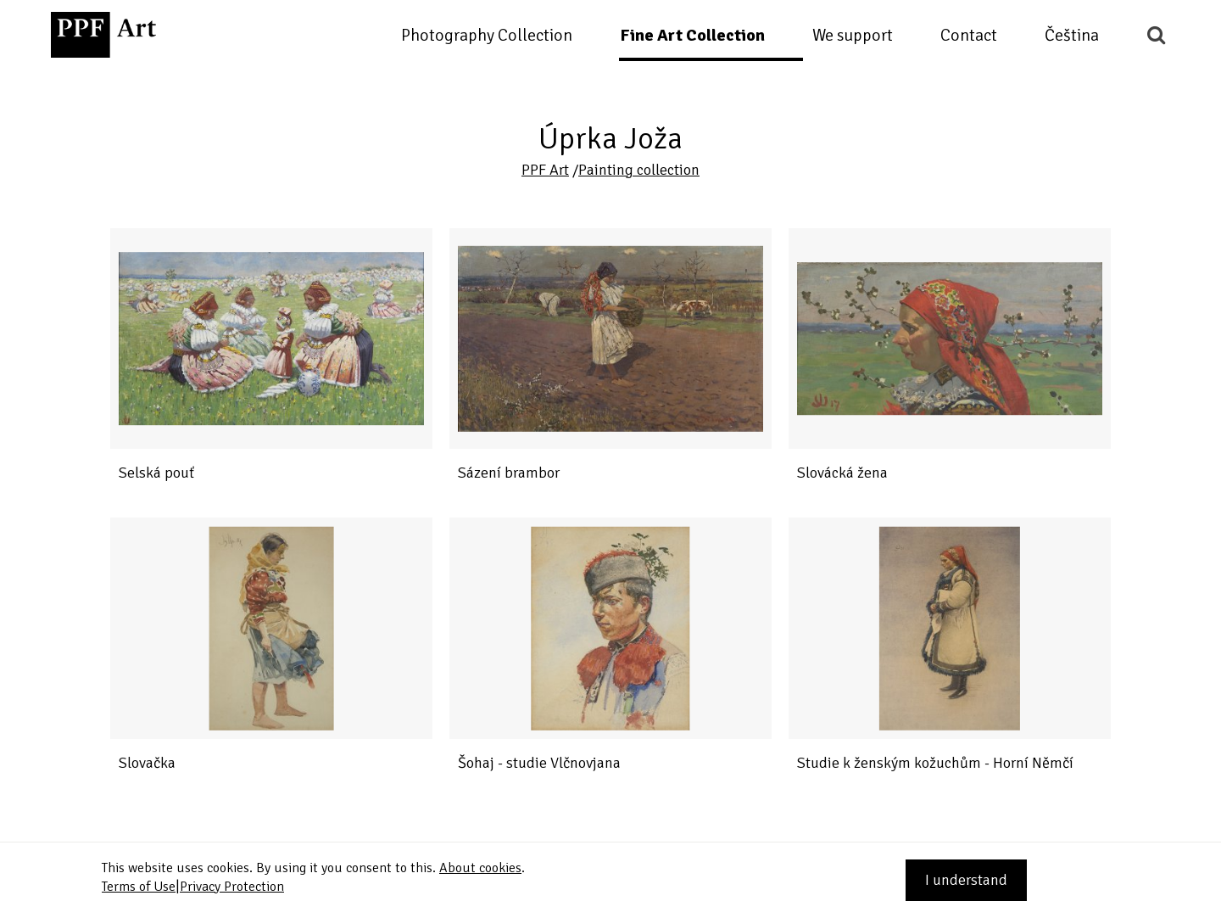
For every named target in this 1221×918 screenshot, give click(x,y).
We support (852, 35)
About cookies (480, 867)
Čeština (1072, 35)
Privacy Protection (232, 886)
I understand (966, 879)
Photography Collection (486, 35)
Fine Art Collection (692, 35)
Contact (968, 35)
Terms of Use (139, 886)
